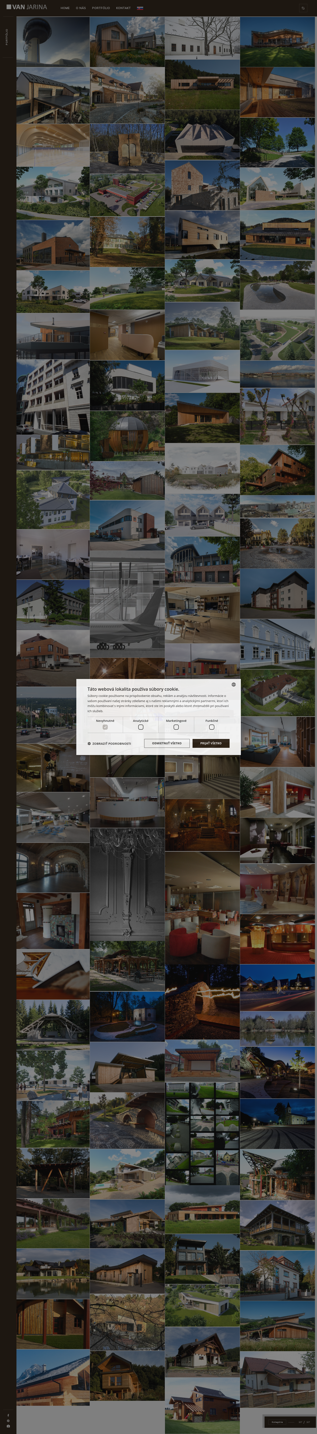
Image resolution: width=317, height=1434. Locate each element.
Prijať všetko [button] (211, 743)
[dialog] (158, 717)
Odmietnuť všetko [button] (165, 743)
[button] (109, 743)
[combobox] (234, 684)
